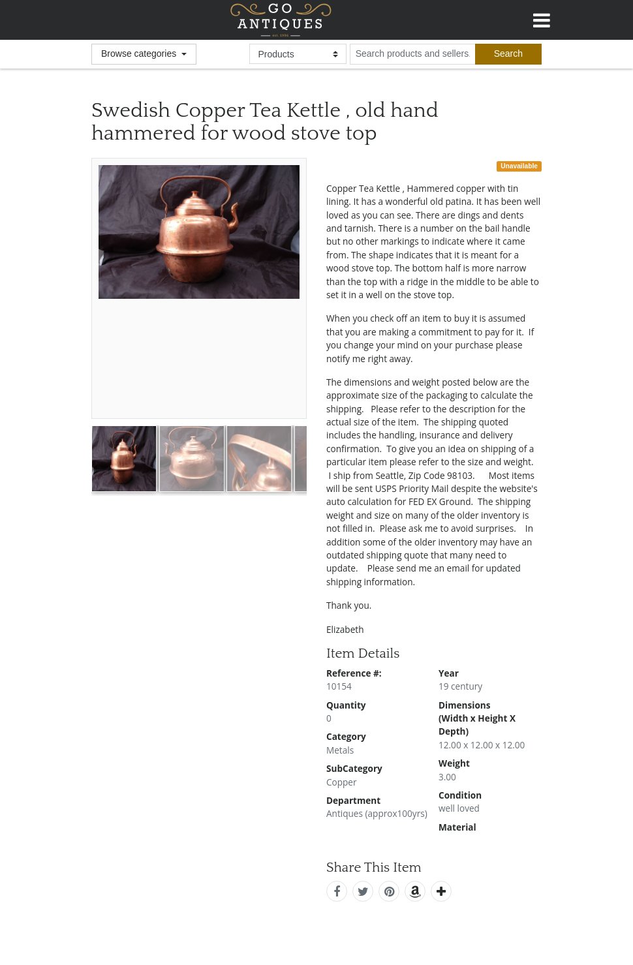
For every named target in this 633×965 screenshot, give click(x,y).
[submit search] (508, 54)
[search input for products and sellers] (412, 54)
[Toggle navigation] (542, 18)
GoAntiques (281, 20)
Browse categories (140, 53)
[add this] (441, 891)
